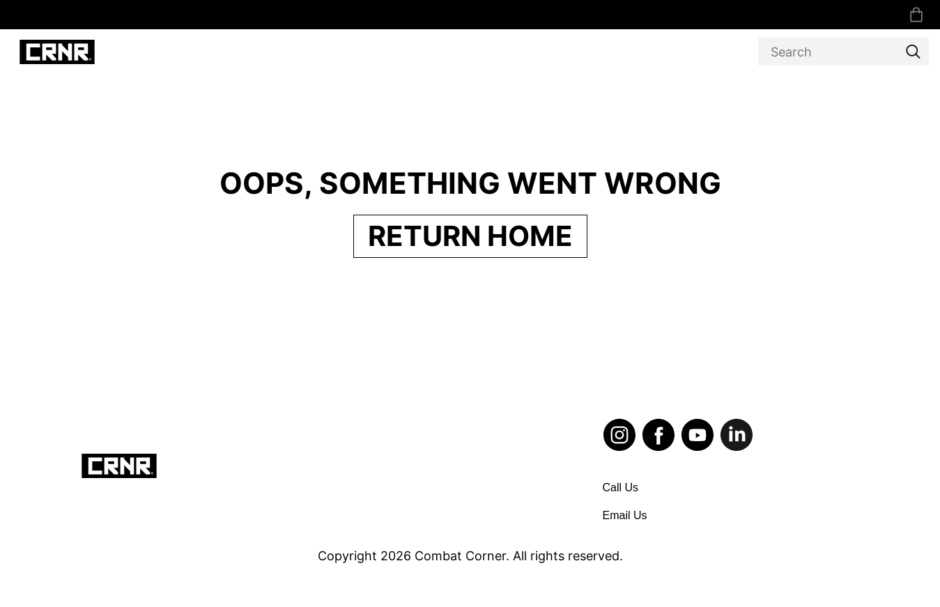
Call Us (621, 487)
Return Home (470, 236)
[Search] (843, 52)
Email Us (625, 515)
